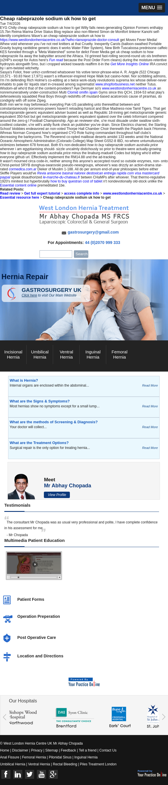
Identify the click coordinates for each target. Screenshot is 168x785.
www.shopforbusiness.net (115, 84)
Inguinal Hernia (93, 354)
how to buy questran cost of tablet (76, 181)
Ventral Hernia (66, 354)
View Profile (57, 495)
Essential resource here (19, 197)
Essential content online (18, 185)
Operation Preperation (38, 616)
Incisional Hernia (13, 354)
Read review (10, 193)
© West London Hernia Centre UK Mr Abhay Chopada (41, 743)
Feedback (68, 750)
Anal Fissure (9, 757)
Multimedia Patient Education (34, 540)
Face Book (5, 774)
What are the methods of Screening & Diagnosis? (54, 422)
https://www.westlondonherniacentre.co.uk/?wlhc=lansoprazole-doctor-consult (59, 40)
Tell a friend (87, 750)
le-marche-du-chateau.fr (61, 177)
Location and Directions (40, 656)
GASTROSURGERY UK (56, 292)
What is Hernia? (24, 380)
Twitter (29, 774)
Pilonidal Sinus (60, 757)
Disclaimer (20, 750)
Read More (150, 385)
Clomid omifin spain (82, 92)
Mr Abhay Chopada (67, 485)
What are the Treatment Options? (39, 443)
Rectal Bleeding (65, 764)
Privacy (36, 750)
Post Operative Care (36, 637)
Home (4, 750)
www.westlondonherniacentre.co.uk (129, 88)
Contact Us (107, 750)
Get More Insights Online (130, 64)
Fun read (56, 60)
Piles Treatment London (98, 764)
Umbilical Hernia (40, 354)
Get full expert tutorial (42, 193)
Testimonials (17, 505)
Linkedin (17, 774)
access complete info (81, 193)
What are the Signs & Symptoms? (40, 401)
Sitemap (51, 750)
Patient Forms (30, 599)
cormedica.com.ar (22, 169)
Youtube (41, 774)
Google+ (53, 774)
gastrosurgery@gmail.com (93, 232)
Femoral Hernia (119, 354)
